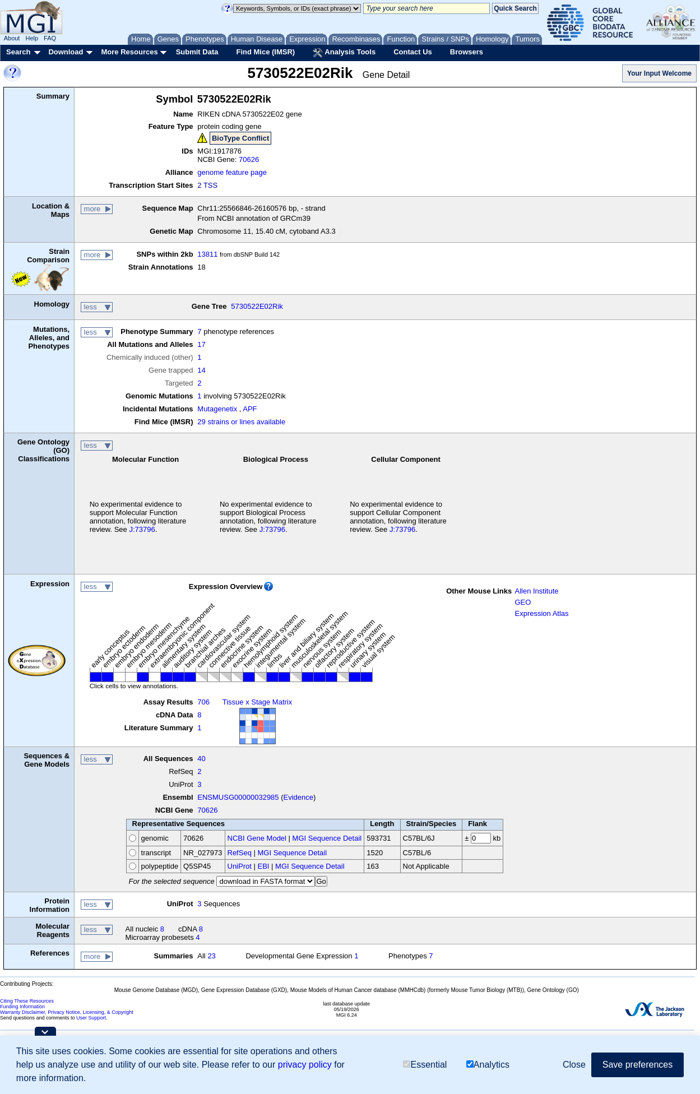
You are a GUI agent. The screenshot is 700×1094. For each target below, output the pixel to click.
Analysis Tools (344, 53)
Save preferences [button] (637, 1064)
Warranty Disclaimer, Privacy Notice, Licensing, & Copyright (66, 1012)
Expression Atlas (541, 613)
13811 (207, 254)
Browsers (466, 52)
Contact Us (412, 52)
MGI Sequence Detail (327, 838)
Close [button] (574, 1064)
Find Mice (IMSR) (265, 52)
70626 (249, 159)
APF (250, 409)
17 (201, 344)
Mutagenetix (217, 409)
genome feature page (232, 172)
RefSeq (240, 853)
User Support (91, 1018)
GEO (522, 602)
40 (201, 758)
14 (201, 370)
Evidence (298, 797)
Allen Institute (536, 591)
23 (211, 956)
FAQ (50, 38)
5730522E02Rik (257, 306)
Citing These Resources (27, 1001)
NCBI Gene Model (257, 838)
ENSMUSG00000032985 (238, 797)
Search (18, 52)
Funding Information (22, 1006)
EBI (263, 866)
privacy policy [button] (305, 1064)
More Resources (129, 52)
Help (31, 38)
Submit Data (197, 52)
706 (203, 702)
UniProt (240, 866)
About (12, 38)
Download (65, 52)
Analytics (487, 1064)
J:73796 (142, 529)
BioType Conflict (240, 138)
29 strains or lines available (241, 422)
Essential (425, 1064)
